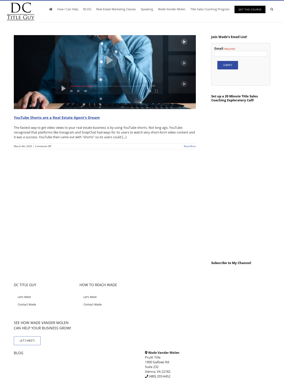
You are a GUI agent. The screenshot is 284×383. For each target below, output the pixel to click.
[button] (271, 9)
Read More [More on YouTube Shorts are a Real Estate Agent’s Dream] (190, 146)
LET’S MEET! (27, 340)
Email (224, 48)
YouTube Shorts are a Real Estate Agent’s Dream (57, 117)
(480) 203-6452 (159, 376)
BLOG (18, 352)
